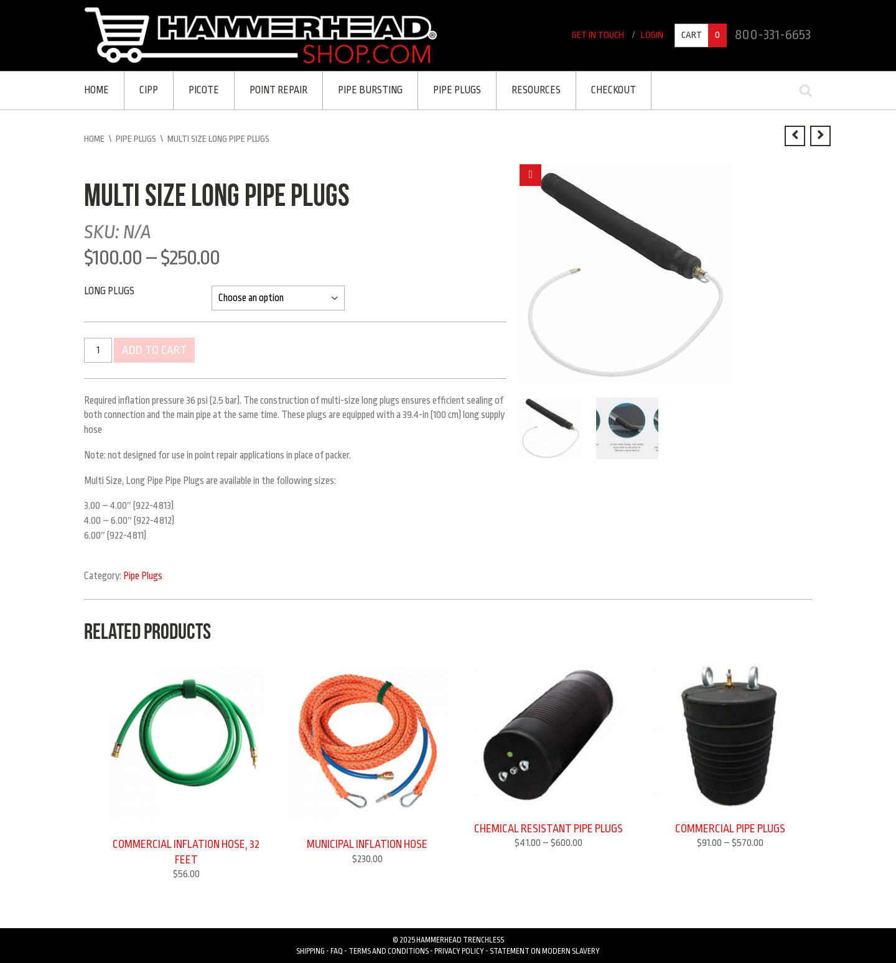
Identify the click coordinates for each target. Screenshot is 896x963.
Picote (204, 90)
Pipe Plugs (136, 139)
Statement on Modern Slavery (545, 951)
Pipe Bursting (370, 90)
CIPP (148, 90)
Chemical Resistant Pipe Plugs (548, 828)
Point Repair (278, 90)
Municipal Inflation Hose (367, 844)
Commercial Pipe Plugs (730, 828)
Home (96, 90)
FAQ (336, 951)
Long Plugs (109, 291)
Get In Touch (598, 35)
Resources (536, 90)
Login (652, 35)
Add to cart (154, 350)
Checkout (613, 90)
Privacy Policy (459, 951)
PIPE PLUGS (457, 90)
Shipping (310, 951)
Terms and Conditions (388, 951)
